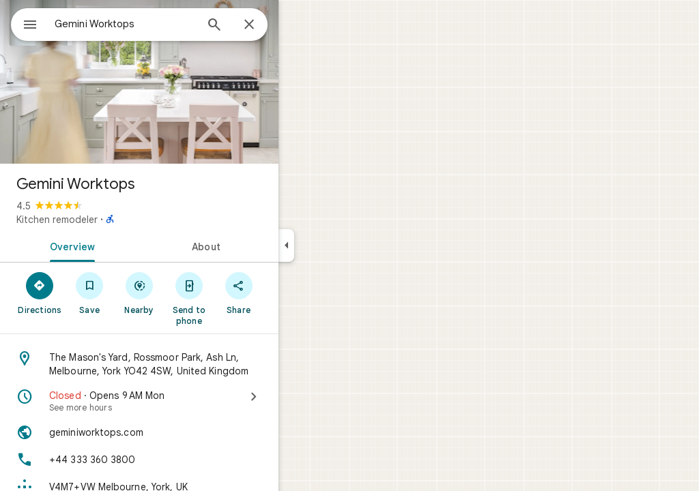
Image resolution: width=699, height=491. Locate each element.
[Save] (139, 292)
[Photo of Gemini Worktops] (188, 82)
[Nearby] (189, 292)
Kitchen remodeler (106, 219)
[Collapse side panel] (335, 245)
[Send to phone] (238, 298)
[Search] (263, 26)
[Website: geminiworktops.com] (188, 432)
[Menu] (24, 23)
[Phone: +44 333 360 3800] (188, 459)
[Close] (298, 25)
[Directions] (89, 292)
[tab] (119, 245)
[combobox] (160, 24)
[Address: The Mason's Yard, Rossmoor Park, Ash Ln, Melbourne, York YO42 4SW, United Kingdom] (188, 364)
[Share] (288, 292)
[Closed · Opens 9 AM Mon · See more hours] (188, 401)
